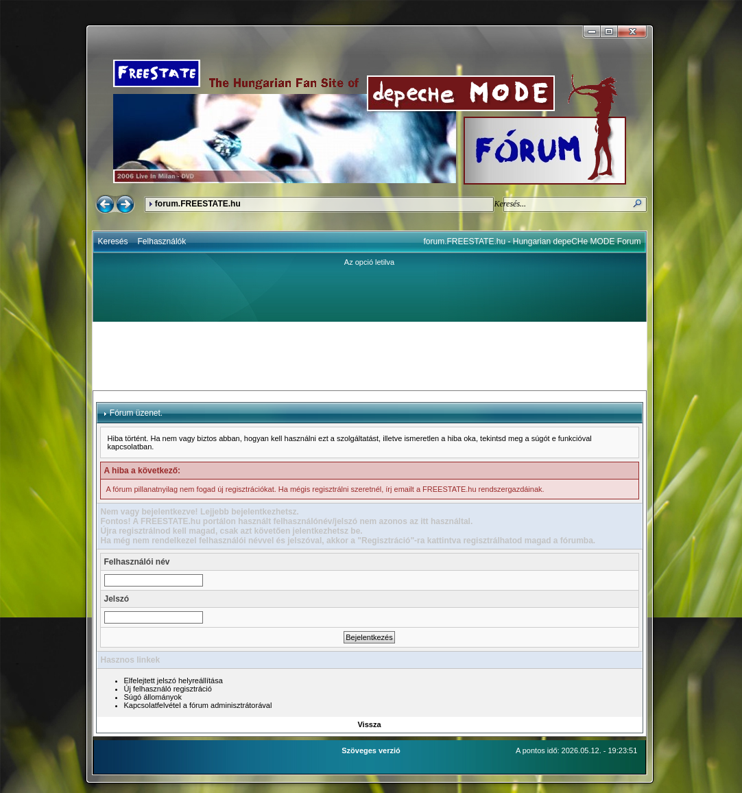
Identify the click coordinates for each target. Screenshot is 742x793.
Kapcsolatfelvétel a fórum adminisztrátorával (198, 705)
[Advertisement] (369, 356)
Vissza (369, 724)
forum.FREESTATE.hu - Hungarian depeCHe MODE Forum (532, 241)
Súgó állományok (153, 697)
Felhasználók (162, 241)
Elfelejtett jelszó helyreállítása (173, 680)
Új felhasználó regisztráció (168, 689)
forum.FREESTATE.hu (198, 204)
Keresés (113, 241)
